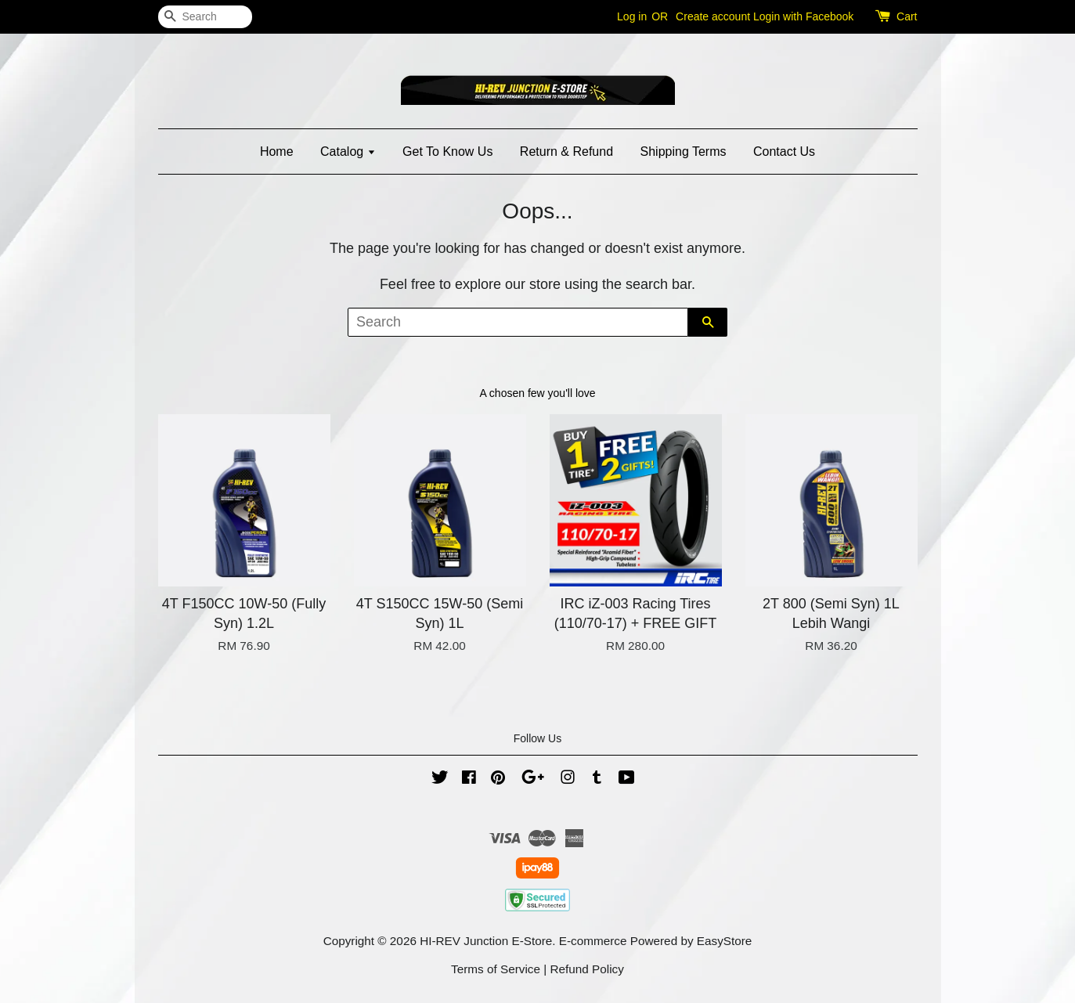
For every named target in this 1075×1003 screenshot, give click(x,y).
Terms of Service (495, 969)
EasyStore (724, 940)
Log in (632, 16)
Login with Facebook (803, 16)
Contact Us (784, 151)
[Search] (205, 16)
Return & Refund (566, 151)
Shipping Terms (683, 151)
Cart (906, 16)
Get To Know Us (447, 151)
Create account (713, 16)
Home (277, 151)
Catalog (348, 151)
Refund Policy (587, 969)
